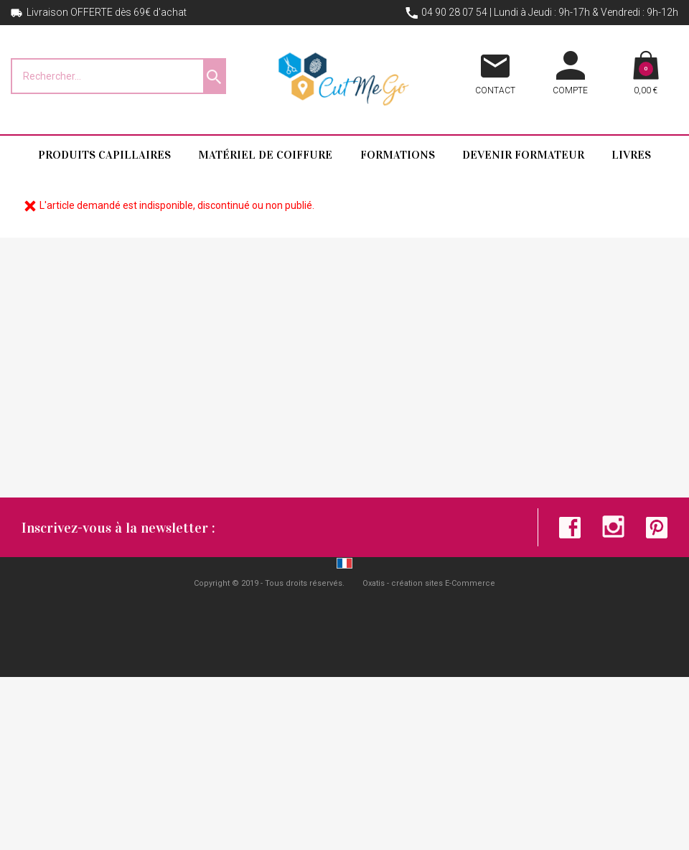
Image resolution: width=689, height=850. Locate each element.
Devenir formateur (523, 155)
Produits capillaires (104, 155)
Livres (631, 155)
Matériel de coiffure (265, 155)
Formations (397, 155)
